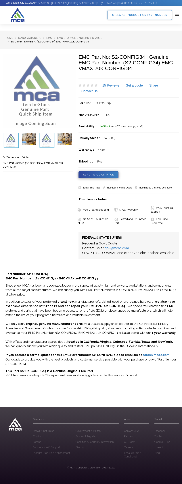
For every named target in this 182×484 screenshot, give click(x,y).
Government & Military (88, 430)
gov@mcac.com (117, 248)
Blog (157, 452)
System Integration (86, 436)
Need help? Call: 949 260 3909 (153, 187)
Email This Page (89, 187)
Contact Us (89, 91)
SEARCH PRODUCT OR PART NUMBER (139, 15)
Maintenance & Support (46, 447)
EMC (49, 37)
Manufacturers (29, 37)
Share (153, 85)
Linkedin (159, 447)
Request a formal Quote (117, 187)
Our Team (129, 441)
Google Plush (162, 441)
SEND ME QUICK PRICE (98, 174)
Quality (37, 436)
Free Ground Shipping (93, 209)
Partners (129, 436)
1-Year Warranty (126, 209)
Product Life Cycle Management (51, 452)
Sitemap (80, 447)
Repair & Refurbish (43, 430)
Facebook (159, 430)
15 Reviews (110, 85)
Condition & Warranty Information (95, 441)
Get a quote (134, 85)
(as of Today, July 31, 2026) (127, 126)
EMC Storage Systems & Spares (79, 37)
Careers (128, 447)
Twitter (158, 436)
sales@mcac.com (156, 355)
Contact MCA (131, 430)
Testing (37, 441)
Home (9, 37)
